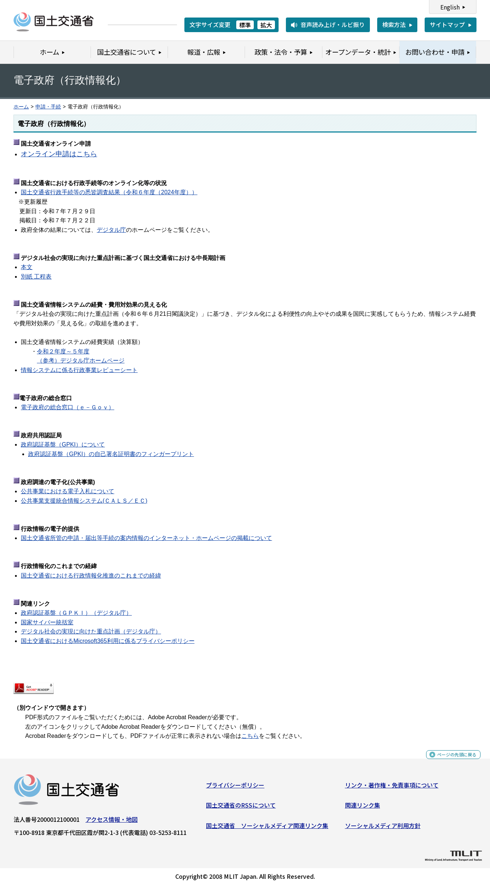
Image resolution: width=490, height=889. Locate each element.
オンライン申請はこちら (59, 154)
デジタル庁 (111, 230)
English (450, 7)
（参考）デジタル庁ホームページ (81, 360)
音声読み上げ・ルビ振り (332, 24)
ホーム (21, 107)
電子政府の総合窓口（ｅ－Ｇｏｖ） (67, 407)
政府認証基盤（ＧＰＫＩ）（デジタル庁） (76, 613)
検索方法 (394, 24)
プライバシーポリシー (235, 787)
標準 (245, 24)
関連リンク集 (362, 808)
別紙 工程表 (36, 276)
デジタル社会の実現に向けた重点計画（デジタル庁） (91, 631)
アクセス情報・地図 (111, 821)
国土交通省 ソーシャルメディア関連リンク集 (267, 828)
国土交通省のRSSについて (241, 808)
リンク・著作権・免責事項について (392, 787)
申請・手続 (48, 107)
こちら (250, 736)
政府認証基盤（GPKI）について (63, 444)
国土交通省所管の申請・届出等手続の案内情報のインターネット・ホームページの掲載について (146, 538)
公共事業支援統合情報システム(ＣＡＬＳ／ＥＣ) (84, 501)
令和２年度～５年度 (63, 351)
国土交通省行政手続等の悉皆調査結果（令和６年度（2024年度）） (109, 192)
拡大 (266, 24)
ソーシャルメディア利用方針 (383, 828)
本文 (26, 267)
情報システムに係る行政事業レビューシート (79, 370)
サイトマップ (447, 24)
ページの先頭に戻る (450, 761)
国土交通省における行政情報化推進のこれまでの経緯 (91, 575)
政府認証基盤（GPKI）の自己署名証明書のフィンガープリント (111, 454)
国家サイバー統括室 (47, 622)
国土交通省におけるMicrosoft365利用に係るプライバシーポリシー (108, 641)
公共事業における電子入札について (67, 491)
